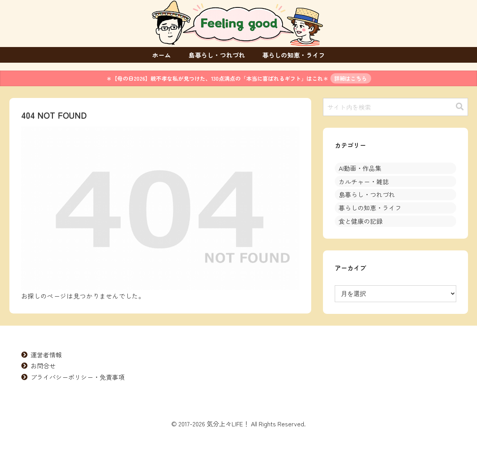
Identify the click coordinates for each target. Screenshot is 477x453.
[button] (460, 106)
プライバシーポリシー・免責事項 (78, 377)
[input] (395, 107)
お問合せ (43, 365)
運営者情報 (46, 354)
